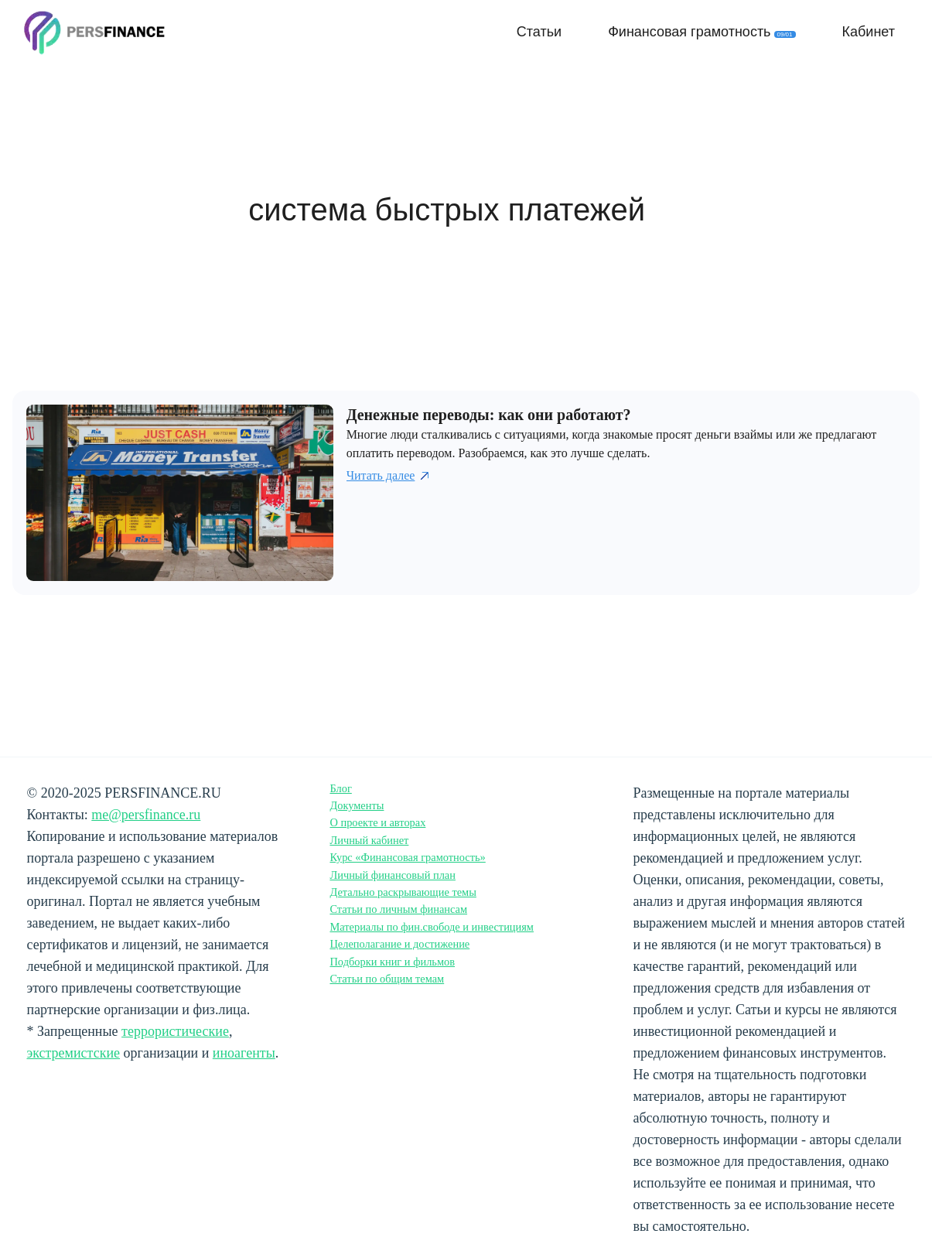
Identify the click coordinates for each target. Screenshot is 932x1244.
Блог (340, 788)
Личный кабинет (368, 840)
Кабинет (868, 31)
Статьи (539, 31)
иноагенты (244, 1053)
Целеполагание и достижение (399, 944)
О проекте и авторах (377, 822)
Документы (356, 805)
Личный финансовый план (392, 875)
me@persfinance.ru (145, 814)
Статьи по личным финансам (398, 909)
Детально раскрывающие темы (402, 892)
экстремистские (74, 1053)
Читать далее (389, 476)
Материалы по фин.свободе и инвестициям (431, 927)
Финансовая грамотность (701, 31)
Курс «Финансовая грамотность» (407, 857)
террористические (175, 1031)
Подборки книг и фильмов (392, 961)
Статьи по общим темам (386, 978)
